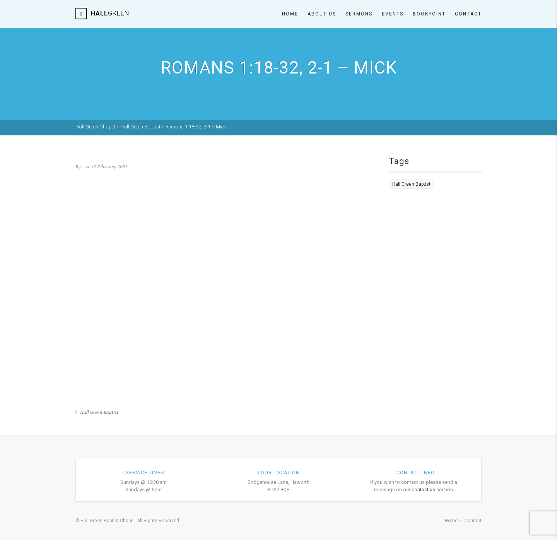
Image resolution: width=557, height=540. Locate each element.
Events (392, 14)
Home (290, 14)
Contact (468, 14)
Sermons (358, 14)
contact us (423, 489)
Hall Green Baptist (99, 412)
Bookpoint (429, 14)
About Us (322, 14)
